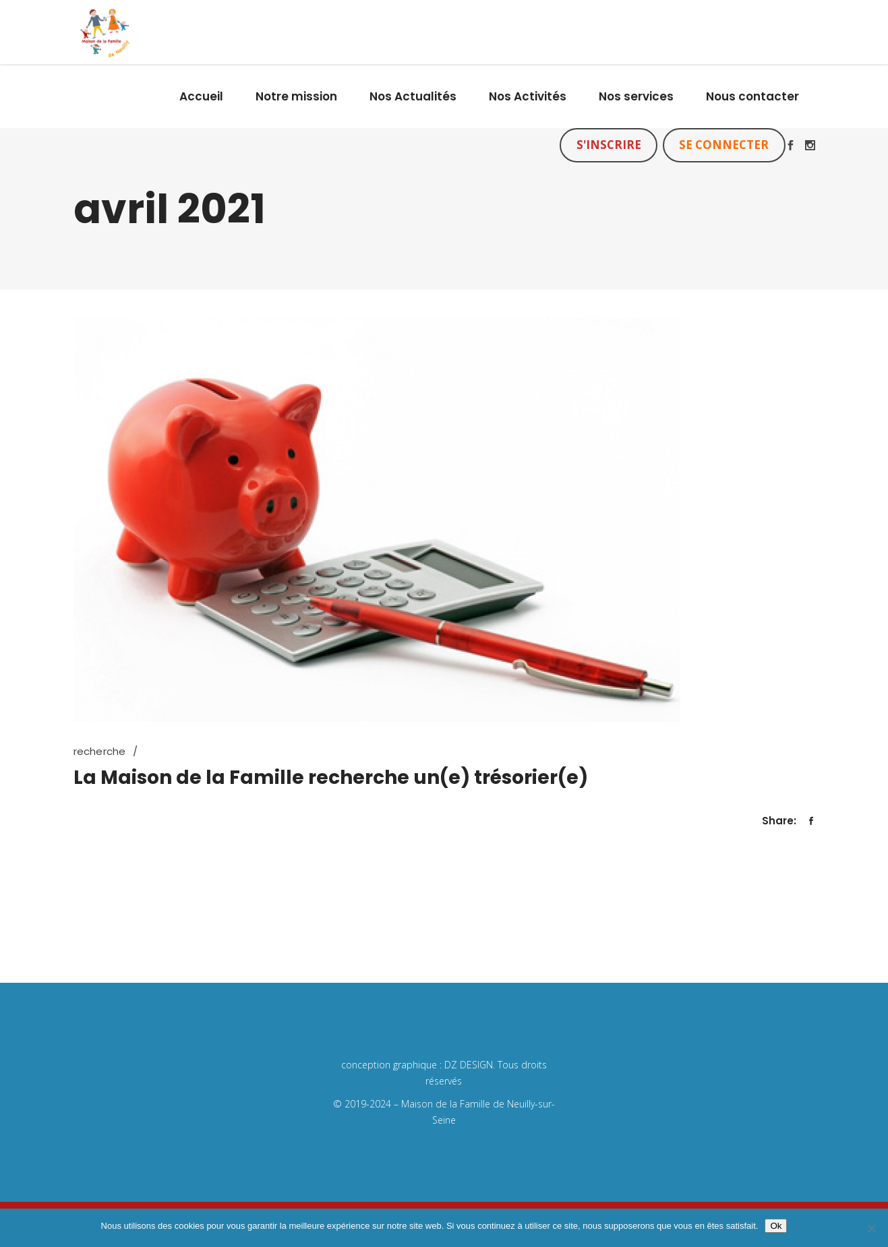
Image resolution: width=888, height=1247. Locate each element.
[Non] (871, 1228)
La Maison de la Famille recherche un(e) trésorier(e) (330, 777)
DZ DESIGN (468, 1064)
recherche (99, 751)
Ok (775, 1226)
